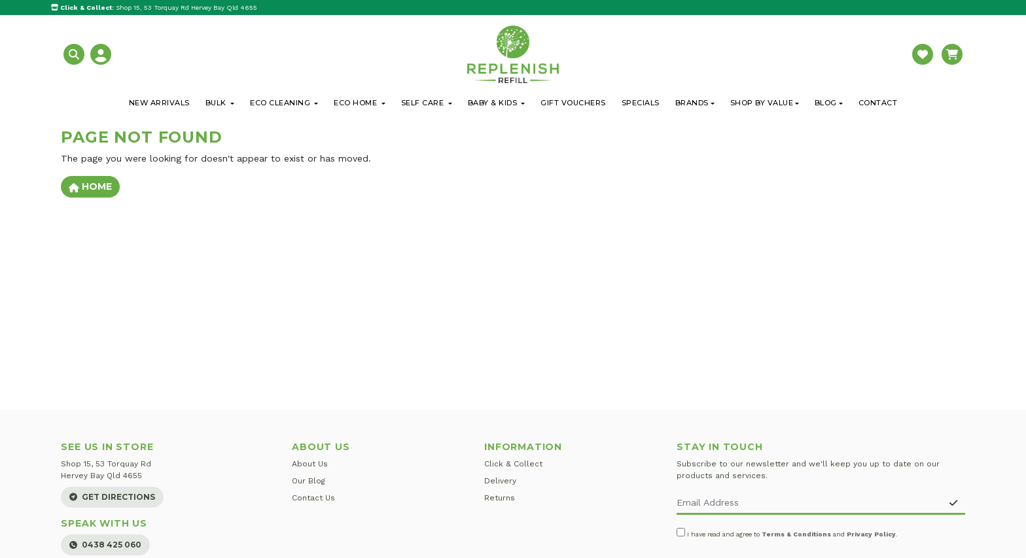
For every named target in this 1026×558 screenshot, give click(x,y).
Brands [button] (692, 102)
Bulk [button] (217, 102)
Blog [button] (826, 102)
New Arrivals (159, 102)
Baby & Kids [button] (494, 102)
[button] (75, 53)
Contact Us (313, 497)
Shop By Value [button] (762, 102)
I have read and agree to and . (787, 533)
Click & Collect (513, 463)
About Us (310, 463)
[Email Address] (809, 503)
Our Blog (308, 480)
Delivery (500, 480)
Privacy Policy (871, 534)
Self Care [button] (423, 102)
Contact (878, 102)
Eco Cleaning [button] (281, 102)
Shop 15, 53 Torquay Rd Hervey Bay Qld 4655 (154, 7)
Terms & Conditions (796, 534)
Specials (641, 102)
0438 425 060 (105, 544)
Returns (499, 497)
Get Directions (112, 497)
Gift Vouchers (573, 102)
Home (90, 186)
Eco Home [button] (357, 102)
